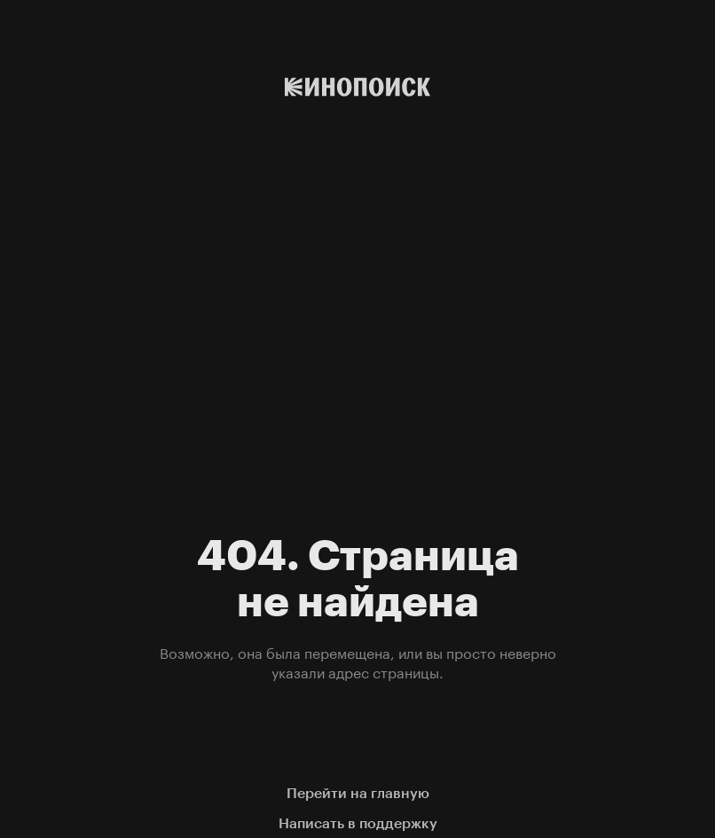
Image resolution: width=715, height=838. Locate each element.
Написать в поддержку (358, 823)
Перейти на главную (358, 793)
